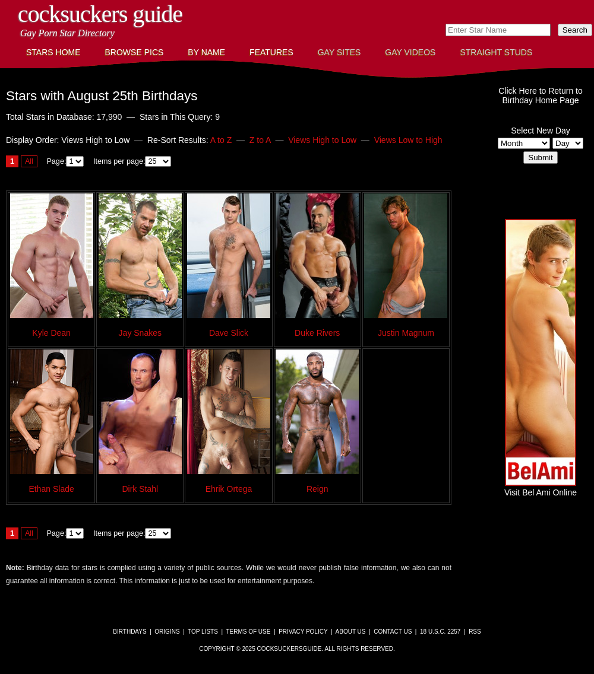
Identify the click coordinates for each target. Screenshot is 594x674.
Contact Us (393, 631)
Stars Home (53, 52)
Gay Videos (410, 52)
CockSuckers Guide (100, 14)
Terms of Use (248, 631)
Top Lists (203, 631)
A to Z (221, 140)
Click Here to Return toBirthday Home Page (540, 95)
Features (271, 52)
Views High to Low (322, 140)
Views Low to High (408, 140)
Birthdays (129, 631)
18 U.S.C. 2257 (440, 631)
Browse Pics (134, 52)
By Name (206, 52)
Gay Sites (339, 52)
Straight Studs (496, 52)
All (29, 161)
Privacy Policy (303, 631)
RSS (475, 631)
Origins (166, 631)
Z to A (260, 140)
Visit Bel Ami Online (540, 487)
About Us (351, 631)
